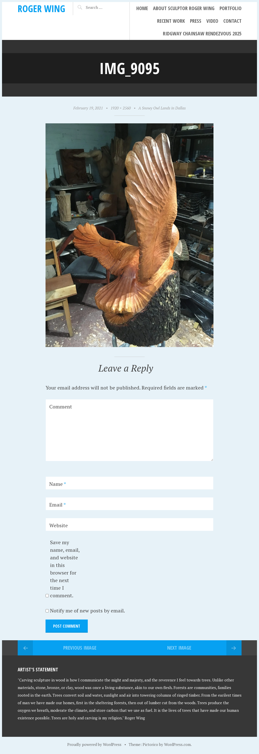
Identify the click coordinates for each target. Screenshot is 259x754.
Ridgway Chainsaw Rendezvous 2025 (202, 33)
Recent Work (171, 20)
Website (58, 525)
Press (195, 20)
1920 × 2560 (121, 107)
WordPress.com (177, 744)
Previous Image (79, 647)
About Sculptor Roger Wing (183, 8)
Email (57, 504)
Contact (232, 20)
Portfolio (231, 8)
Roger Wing (41, 8)
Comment (60, 406)
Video (212, 20)
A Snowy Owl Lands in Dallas (162, 107)
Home (142, 8)
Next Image (179, 647)
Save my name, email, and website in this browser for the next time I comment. (65, 569)
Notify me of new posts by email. (87, 610)
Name (57, 484)
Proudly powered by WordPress (94, 744)
